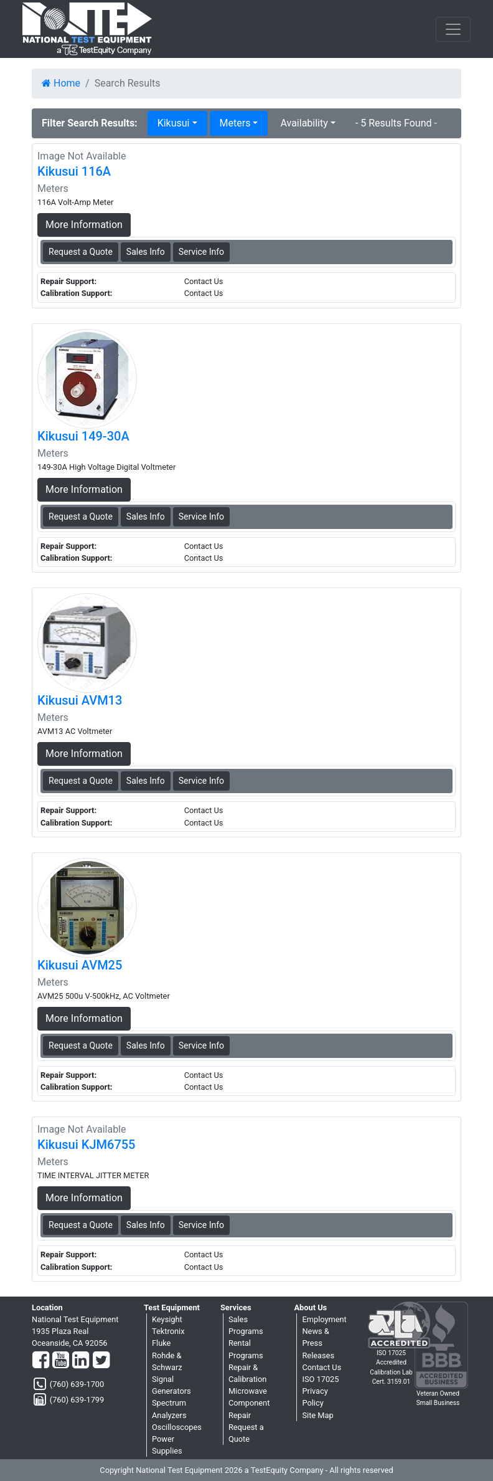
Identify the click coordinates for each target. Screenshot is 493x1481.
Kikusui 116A (74, 171)
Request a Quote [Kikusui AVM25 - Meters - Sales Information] (81, 1045)
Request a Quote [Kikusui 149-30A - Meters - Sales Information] (81, 516)
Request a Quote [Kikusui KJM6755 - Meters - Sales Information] (81, 1225)
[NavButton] (453, 29)
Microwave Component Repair (249, 1402)
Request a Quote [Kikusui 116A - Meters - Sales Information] (81, 252)
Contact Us (321, 1367)
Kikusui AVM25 (79, 965)
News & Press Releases (318, 1343)
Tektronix (168, 1331)
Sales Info (145, 252)
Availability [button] (303, 123)
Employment (324, 1319)
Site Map (317, 1415)
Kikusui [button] (173, 123)
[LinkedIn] (81, 1361)
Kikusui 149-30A (83, 436)
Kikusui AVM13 (79, 700)
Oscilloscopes (177, 1427)
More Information (84, 225)
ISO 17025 (320, 1379)
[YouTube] (61, 1361)
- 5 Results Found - (396, 123)
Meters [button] (235, 123)
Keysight (167, 1319)
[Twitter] (101, 1361)
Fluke (161, 1343)
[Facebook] (41, 1361)
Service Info (201, 252)
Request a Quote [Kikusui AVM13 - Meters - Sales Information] (81, 781)
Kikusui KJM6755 (86, 1144)
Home (61, 83)
